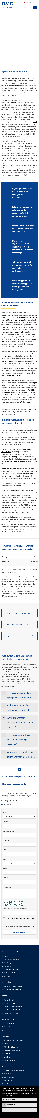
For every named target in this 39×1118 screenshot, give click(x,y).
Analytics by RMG (9, 973)
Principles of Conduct (11, 1047)
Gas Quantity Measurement (13, 986)
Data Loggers (8, 966)
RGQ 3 (21, 102)
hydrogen (15, 86)
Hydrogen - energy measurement (18, 625)
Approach (7, 1027)
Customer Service (9, 1003)
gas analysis (33, 383)
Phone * (6, 868)
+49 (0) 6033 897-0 (10, 801)
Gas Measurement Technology (26, 317)
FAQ (5, 1030)
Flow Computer (9, 963)
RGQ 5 (13, 102)
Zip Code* (6, 840)
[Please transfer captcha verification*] (19, 913)
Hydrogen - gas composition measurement (18, 636)
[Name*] (19, 826)
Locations (7, 1057)
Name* (5, 822)
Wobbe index (8, 395)
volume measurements (15, 461)
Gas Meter (7, 956)
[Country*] (19, 863)
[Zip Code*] (19, 845)
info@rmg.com (9, 804)
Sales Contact (8, 1080)
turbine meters (6, 356)
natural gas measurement (14, 332)
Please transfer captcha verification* (15, 909)
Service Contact (9, 1000)
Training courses (9, 1024)
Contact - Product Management (14, 1071)
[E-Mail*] (19, 882)
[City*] (19, 854)
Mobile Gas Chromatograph (13, 1007)
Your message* (8, 887)
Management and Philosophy (13, 1040)
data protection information (25, 918)
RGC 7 (35, 122)
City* (4, 850)
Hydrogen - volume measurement (18, 613)
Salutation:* (7, 812)
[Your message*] (19, 893)
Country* (6, 859)
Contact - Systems (9, 1074)
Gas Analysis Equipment (11, 960)
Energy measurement (8, 469)
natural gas (14, 457)
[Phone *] (19, 873)
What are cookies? (7, 1095)
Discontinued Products (11, 1013)
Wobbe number (25, 402)
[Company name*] (19, 835)
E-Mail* (5, 878)
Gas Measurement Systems (13, 320)
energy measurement (14, 375)
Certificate (7, 1054)
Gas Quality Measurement (12, 990)
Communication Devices (11, 970)
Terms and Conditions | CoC (13, 1050)
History (6, 1044)
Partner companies (10, 1060)
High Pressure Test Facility (12, 1010)
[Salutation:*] (19, 817)
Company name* (8, 831)
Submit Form (20, 932)
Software (7, 976)
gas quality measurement (15, 490)
